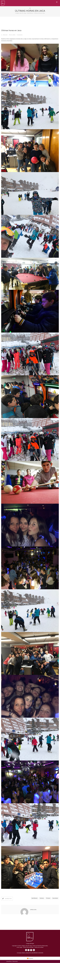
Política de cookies (38, 947)
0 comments (19, 34)
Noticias (42, 898)
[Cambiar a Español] (30, 958)
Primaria (48, 898)
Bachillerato (34, 898)
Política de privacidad (28, 947)
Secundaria (55, 898)
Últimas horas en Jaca (11, 30)
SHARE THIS (7, 898)
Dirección (5, 34)
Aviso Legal (19, 947)
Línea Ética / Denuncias (12, 961)
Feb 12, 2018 (12, 34)
